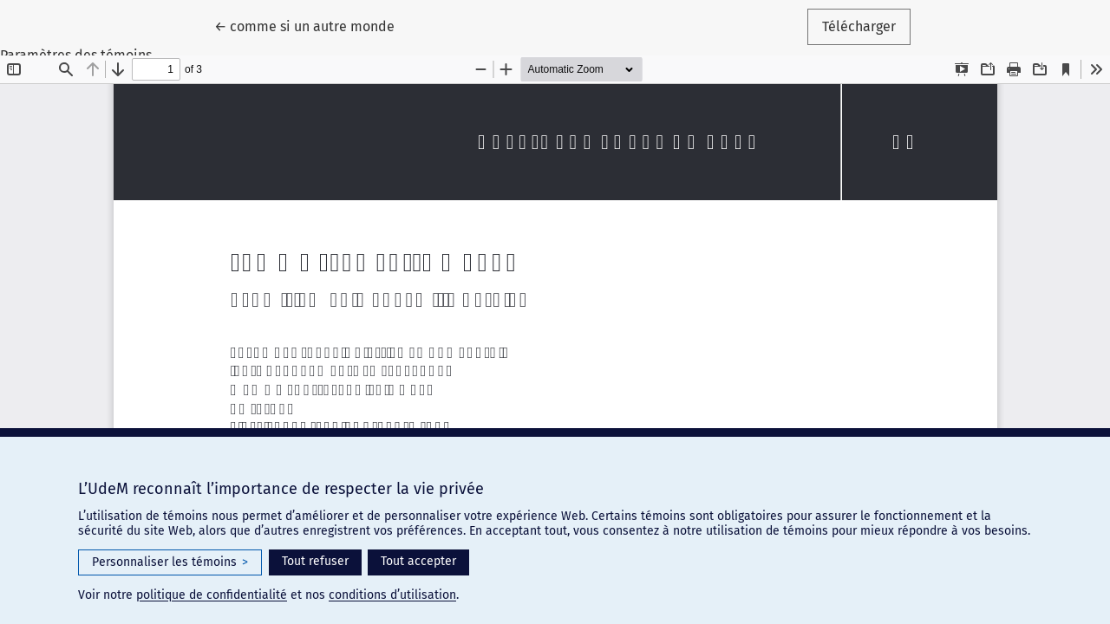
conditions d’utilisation (392, 595)
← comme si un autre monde (311, 25)
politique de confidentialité (211, 595)
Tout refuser (315, 561)
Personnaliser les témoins (170, 562)
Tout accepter (418, 561)
